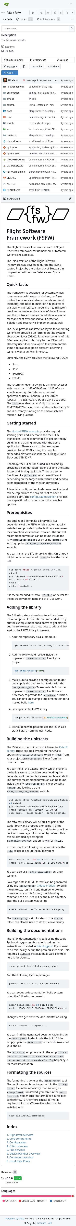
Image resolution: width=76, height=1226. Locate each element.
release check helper (40, 123)
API (50, 1223)
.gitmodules (13, 153)
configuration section (43, 497)
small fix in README (39, 189)
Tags (62, 59)
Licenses (41, 1223)
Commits (13, 59)
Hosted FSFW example (25, 431)
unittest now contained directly (45, 153)
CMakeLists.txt (15, 165)
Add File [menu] (53, 66)
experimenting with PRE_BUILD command (51, 171)
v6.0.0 (9, 1178)
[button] (24, 66)
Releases (7, 1172)
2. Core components (19, 1138)
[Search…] (72, 28)
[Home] (6, 4)
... (56, 80)
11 (48, 12)
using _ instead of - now (41, 104)
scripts (10, 123)
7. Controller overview (20, 1157)
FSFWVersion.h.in (16, 171)
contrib (11, 104)
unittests (11, 135)
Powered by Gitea (15, 1218)
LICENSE (11, 177)
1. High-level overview (20, 1135)
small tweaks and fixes (41, 141)
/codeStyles (16, 86)
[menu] (29, 1223)
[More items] (72, 19)
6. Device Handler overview (23, 1153)
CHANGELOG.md (16, 159)
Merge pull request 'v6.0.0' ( (41, 80)
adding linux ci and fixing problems (48, 92)
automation (13, 92)
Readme (8, 46)
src (8, 129)
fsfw (9, 12)
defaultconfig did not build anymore (48, 117)
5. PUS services (16, 1150)
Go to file (37, 66)
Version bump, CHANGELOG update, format (52, 129)
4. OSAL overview (17, 1146)
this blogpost (45, 946)
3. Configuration (16, 1142)
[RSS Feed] (33, 12)
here (31, 702)
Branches (38, 59)
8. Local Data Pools (18, 1161)
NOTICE (11, 183)
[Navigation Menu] (71, 4)
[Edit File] (70, 198)
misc (9, 117)
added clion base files (40, 86)
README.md (13, 189)
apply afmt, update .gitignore (44, 147)
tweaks (32, 98)
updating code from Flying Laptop (47, 177)
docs (9, 110)
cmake (10, 98)
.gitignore (12, 147)
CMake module (46, 885)
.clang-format (14, 141)
